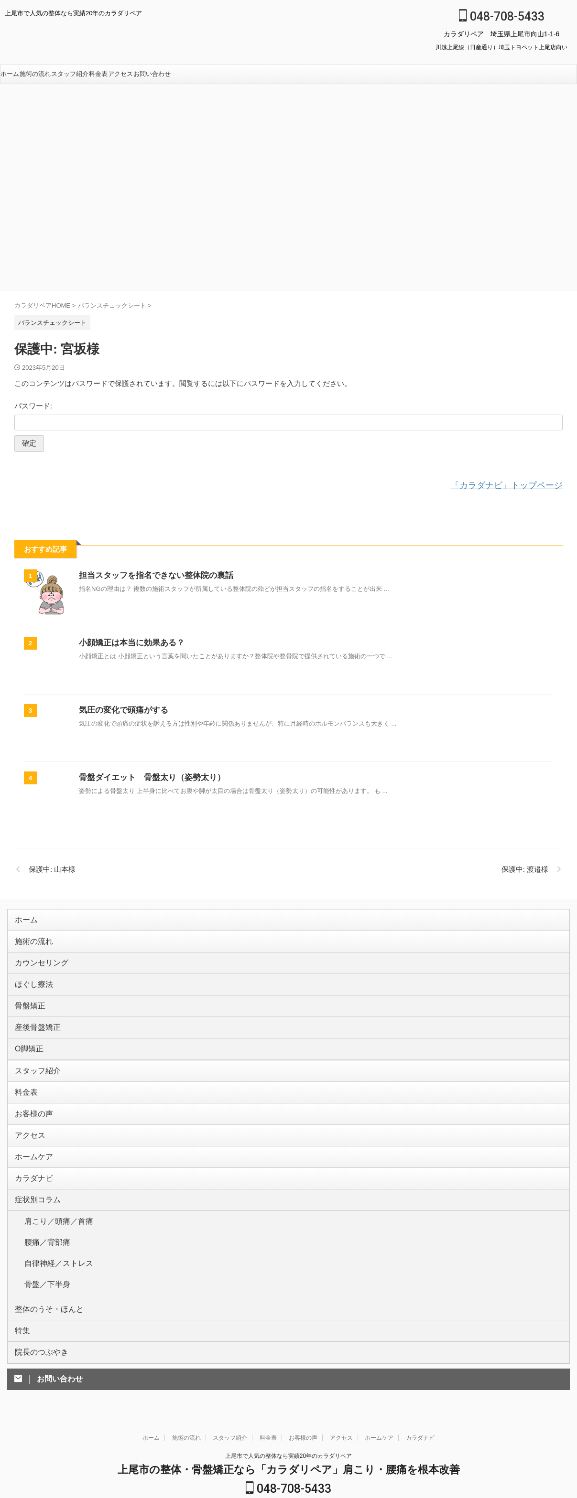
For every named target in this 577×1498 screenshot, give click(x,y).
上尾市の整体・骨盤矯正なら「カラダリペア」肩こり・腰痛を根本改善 (289, 1413)
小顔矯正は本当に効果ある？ (128, 641)
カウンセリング (36, 956)
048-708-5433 (501, 16)
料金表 (98, 73)
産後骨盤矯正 (33, 1015)
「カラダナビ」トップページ (516, 485)
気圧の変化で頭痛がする (121, 709)
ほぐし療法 (30, 976)
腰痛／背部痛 (43, 1207)
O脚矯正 (26, 1034)
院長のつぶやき (36, 1296)
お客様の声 (30, 1094)
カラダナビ (30, 1152)
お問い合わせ (152, 73)
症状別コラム (33, 1172)
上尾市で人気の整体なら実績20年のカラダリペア (288, 1399)
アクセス (120, 73)
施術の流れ (35, 73)
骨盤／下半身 (43, 1237)
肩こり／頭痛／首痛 (52, 1192)
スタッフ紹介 (69, 73)
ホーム (9, 73)
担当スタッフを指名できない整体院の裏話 (151, 574)
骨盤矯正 (27, 995)
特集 (21, 1276)
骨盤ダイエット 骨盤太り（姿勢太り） (148, 776)
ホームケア (30, 1133)
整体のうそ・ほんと (43, 1257)
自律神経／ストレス (52, 1222)
